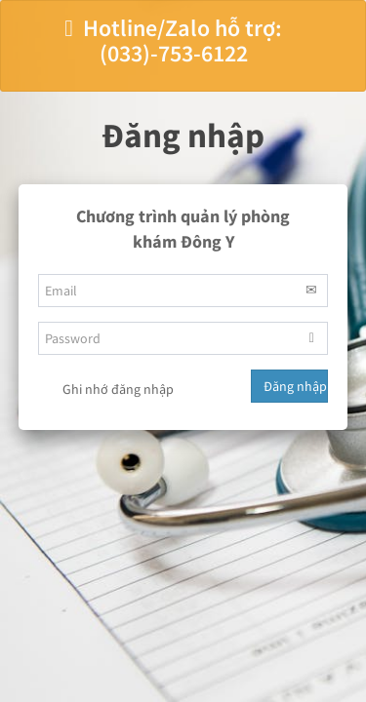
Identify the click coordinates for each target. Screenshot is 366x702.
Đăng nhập (295, 386)
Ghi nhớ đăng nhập (106, 390)
